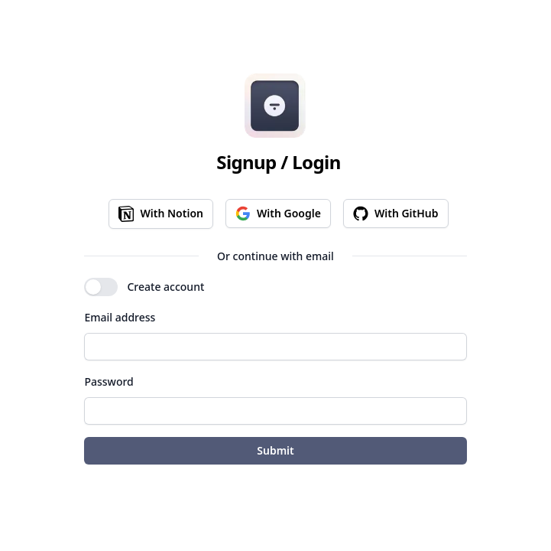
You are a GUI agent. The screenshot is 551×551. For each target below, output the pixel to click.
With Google (278, 213)
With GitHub (396, 213)
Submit (275, 450)
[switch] (101, 287)
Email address (119, 317)
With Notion (160, 214)
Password (108, 381)
